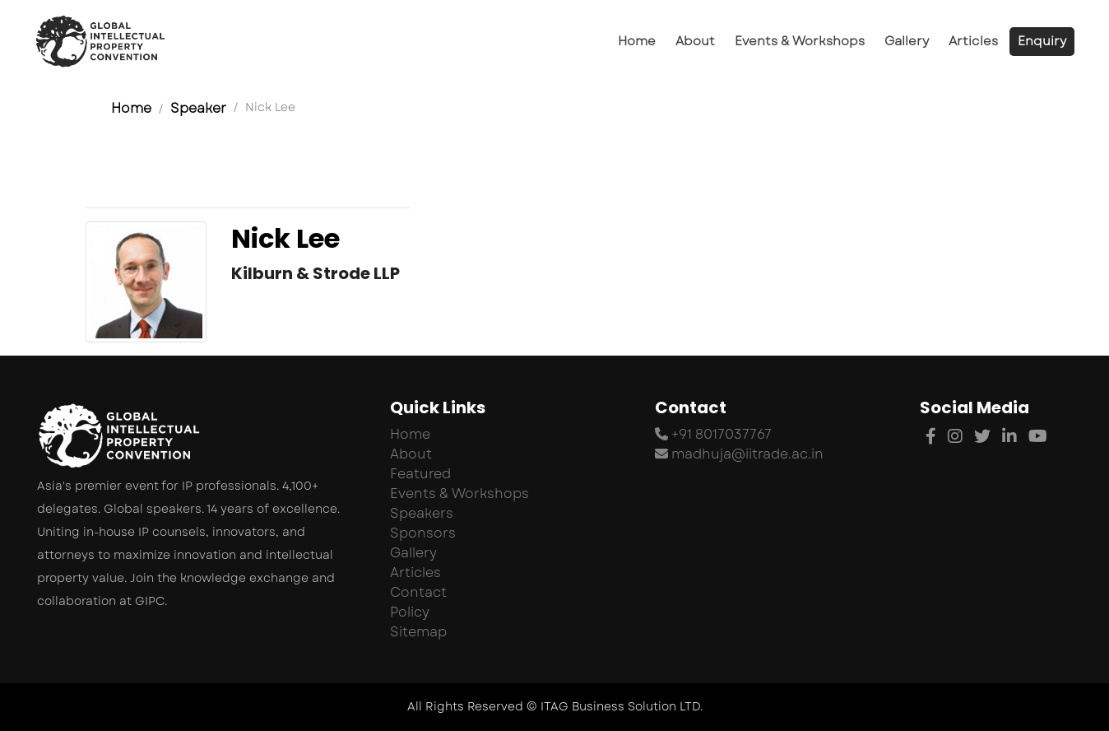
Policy (409, 612)
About (695, 41)
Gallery (906, 41)
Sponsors (423, 533)
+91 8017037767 (713, 434)
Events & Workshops (800, 41)
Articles (973, 41)
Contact (418, 592)
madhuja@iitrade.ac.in (739, 454)
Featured (420, 473)
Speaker (198, 108)
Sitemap (418, 631)
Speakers (421, 513)
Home (637, 41)
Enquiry (1042, 41)
